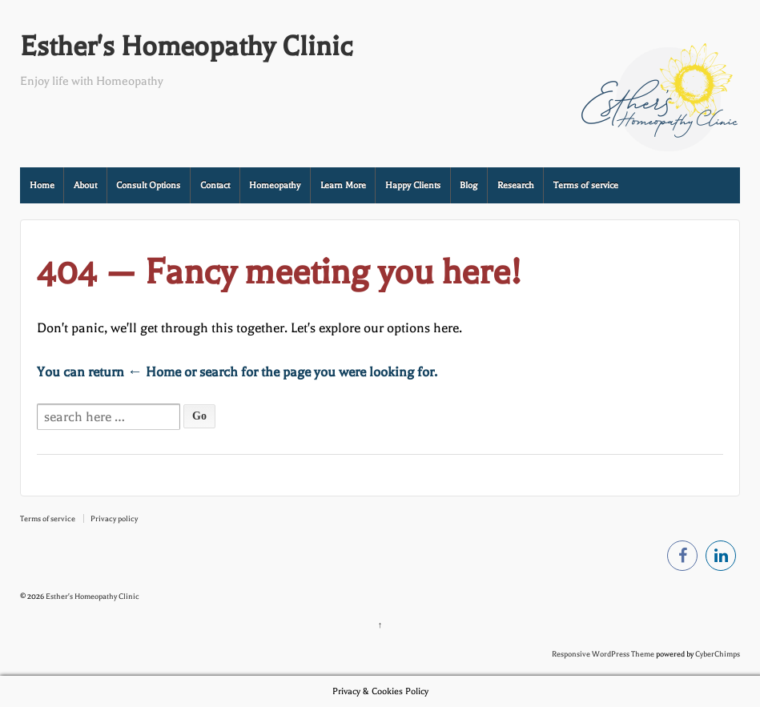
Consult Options (148, 185)
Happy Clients (412, 185)
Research (515, 185)
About (85, 185)
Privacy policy (114, 518)
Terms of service (585, 185)
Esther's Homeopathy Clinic (186, 46)
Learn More (343, 185)
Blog (468, 185)
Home (42, 185)
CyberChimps (717, 653)
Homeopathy (274, 185)
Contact (215, 185)
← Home (154, 372)
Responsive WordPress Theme (603, 653)
